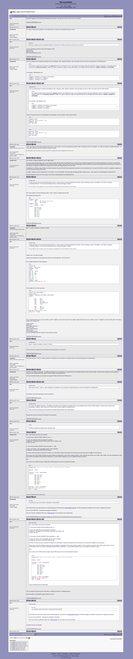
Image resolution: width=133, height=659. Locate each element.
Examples (71, 653)
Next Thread (118, 638)
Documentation (65, 653)
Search (65, 6)
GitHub (73, 655)
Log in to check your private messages (64, 7)
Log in (74, 7)
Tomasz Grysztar (65, 655)
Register (69, 6)
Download (59, 653)
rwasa (70, 657)
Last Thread (112, 638)
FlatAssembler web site (70, 507)
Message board (77, 653)
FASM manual (50, 513)
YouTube (77, 655)
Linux (18, 11)
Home (62, 6)
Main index (54, 653)
